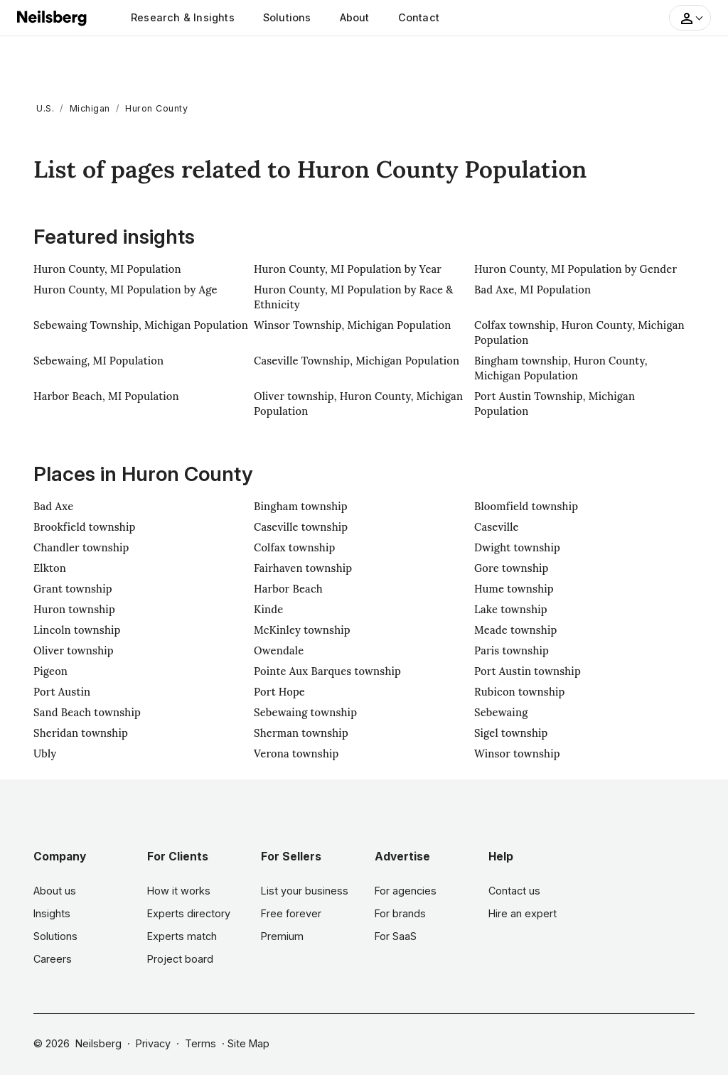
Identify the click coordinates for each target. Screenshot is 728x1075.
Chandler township (81, 547)
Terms (200, 1043)
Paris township (511, 650)
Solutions (287, 17)
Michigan (90, 108)
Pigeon (50, 671)
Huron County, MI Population (107, 269)
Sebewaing (501, 712)
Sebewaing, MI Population (98, 360)
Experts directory (188, 913)
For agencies (406, 891)
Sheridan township (80, 733)
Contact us (514, 891)
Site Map (248, 1043)
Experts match (182, 936)
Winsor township (517, 753)
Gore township (511, 568)
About (355, 17)
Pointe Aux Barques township (327, 671)
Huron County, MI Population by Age (125, 289)
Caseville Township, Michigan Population (356, 360)
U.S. (45, 108)
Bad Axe (53, 506)
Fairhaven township (303, 568)
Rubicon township (519, 691)
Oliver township (73, 650)
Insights (51, 913)
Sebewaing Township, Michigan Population (140, 325)
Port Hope (279, 691)
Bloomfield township (526, 506)
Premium (282, 936)
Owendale (279, 650)
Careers (52, 959)
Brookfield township (84, 527)
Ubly (44, 753)
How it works (178, 891)
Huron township (74, 609)
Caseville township (301, 527)
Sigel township (511, 733)
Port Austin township (527, 671)
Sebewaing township (305, 712)
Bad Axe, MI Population (532, 289)
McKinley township (302, 630)
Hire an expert (522, 913)
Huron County (156, 108)
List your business (304, 891)
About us (54, 891)
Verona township (296, 753)
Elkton (49, 568)
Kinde (268, 609)
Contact (418, 17)
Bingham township (301, 506)
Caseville (496, 527)
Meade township (515, 630)
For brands (400, 913)
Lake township (510, 609)
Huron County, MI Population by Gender (575, 269)
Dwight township (517, 547)
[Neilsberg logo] (52, 17)
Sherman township (301, 733)
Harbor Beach (288, 588)
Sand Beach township (87, 712)
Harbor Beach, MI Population (106, 396)
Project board (180, 959)
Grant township (72, 588)
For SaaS (396, 936)
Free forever (291, 913)
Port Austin (61, 691)
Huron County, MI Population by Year (347, 269)
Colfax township (294, 547)
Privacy (153, 1043)
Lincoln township (77, 630)
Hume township (514, 588)
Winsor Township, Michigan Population (352, 325)
